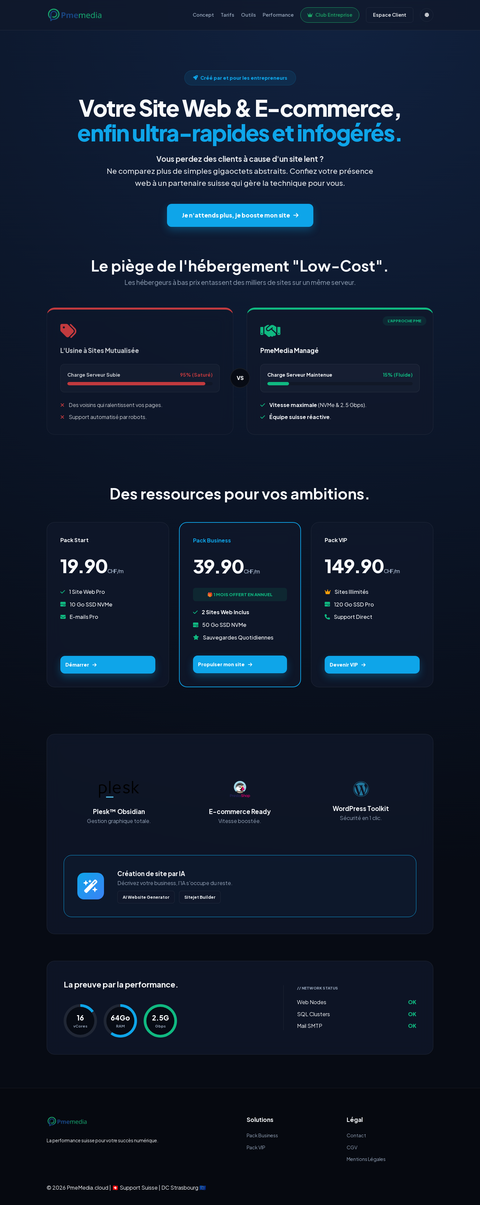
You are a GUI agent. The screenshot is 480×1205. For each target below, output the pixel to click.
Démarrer (81, 665)
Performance (278, 15)
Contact (356, 1135)
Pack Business (262, 1135)
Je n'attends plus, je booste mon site (240, 215)
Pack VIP (256, 1147)
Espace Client (389, 15)
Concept (203, 15)
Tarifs (227, 15)
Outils (248, 15)
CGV (352, 1147)
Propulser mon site (225, 664)
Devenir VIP (348, 665)
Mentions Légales (366, 1159)
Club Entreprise (329, 15)
